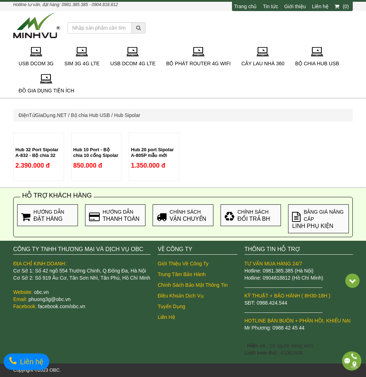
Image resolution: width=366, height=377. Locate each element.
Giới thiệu (295, 6)
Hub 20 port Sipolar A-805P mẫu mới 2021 (152, 155)
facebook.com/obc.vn (61, 306)
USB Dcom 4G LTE (133, 56)
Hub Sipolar (127, 115)
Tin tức (270, 6)
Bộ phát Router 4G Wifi (198, 56)
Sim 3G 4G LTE (82, 56)
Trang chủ (245, 6)
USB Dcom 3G (36, 56)
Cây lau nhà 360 (262, 56)
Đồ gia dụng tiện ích (46, 83)
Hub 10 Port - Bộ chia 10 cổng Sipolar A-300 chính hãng (96, 155)
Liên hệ (320, 6)
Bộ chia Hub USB (317, 56)
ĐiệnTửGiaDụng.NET (43, 115)
